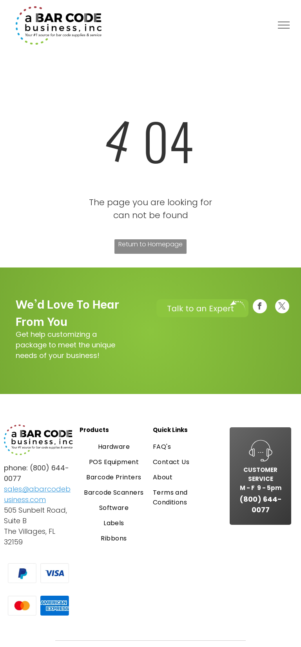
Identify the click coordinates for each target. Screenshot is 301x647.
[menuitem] (114, 446)
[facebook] (260, 307)
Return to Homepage (150, 244)
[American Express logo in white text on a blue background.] (54, 605)
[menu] (284, 25)
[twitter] (282, 307)
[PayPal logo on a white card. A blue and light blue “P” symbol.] (22, 573)
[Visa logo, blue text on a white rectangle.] (54, 573)
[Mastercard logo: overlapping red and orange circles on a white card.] (22, 605)
